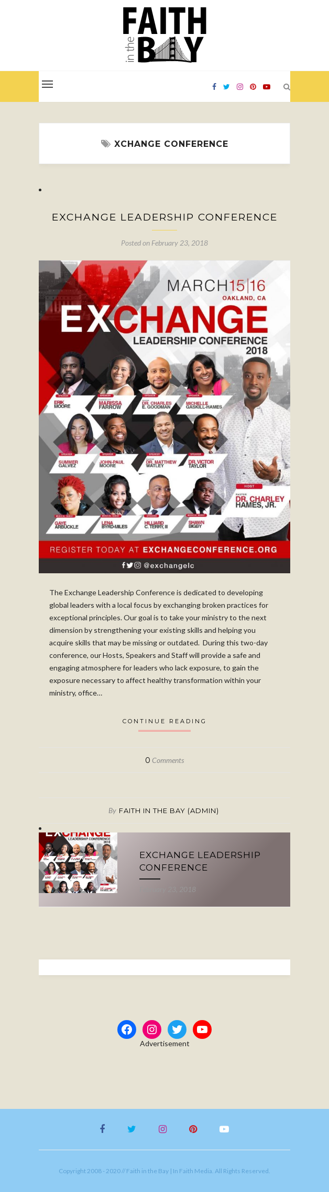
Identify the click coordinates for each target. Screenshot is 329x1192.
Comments (164, 760)
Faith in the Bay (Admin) (169, 810)
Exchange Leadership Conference (165, 217)
